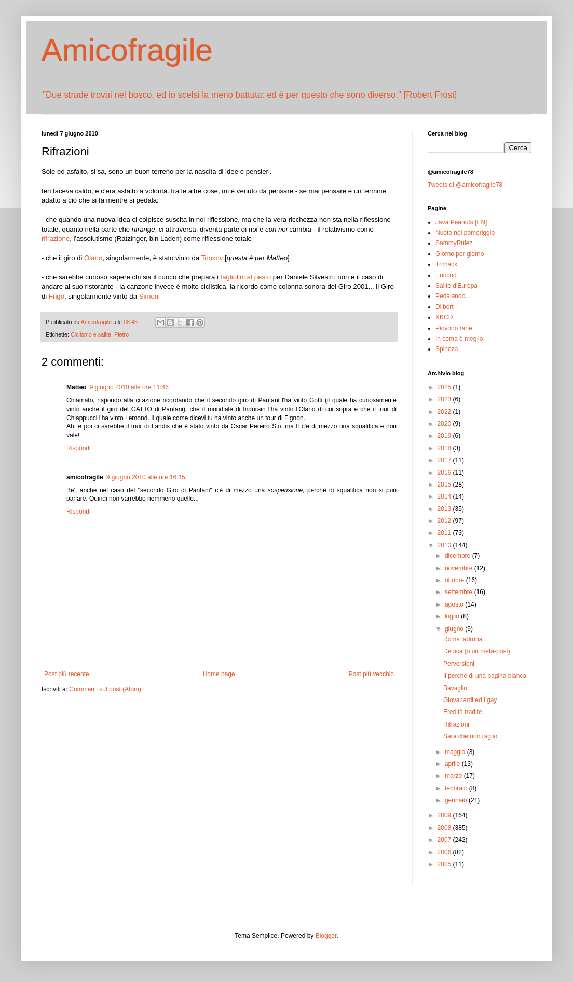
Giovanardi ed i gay (470, 700)
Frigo (56, 296)
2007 (445, 839)
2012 (445, 520)
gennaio (457, 800)
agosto (455, 604)
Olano (93, 258)
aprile (453, 764)
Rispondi (78, 448)
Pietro (121, 334)
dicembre (458, 555)
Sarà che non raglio (470, 736)
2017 (445, 460)
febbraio (457, 788)
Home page (219, 674)
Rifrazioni (456, 724)
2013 (445, 509)
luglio (453, 616)
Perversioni (458, 663)
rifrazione (56, 239)
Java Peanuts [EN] (461, 222)
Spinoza (446, 349)
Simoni (149, 296)
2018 (445, 448)
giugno (455, 629)
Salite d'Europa (456, 285)
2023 (445, 399)
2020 (445, 423)
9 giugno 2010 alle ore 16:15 (145, 477)
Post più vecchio (371, 674)
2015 (445, 484)
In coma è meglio (459, 338)
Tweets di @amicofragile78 (465, 185)
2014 (445, 496)
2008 (445, 827)
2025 (445, 387)
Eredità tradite (462, 712)
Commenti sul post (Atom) (105, 689)
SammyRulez (453, 243)
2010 (445, 545)
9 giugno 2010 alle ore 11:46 (129, 387)
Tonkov (212, 258)
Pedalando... (452, 296)
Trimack (446, 264)
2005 (445, 864)
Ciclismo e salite (91, 334)
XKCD (444, 317)
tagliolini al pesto (246, 277)
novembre (459, 568)
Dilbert (444, 307)
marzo (454, 775)
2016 (445, 472)
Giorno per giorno (459, 254)
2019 (445, 435)
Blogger (326, 935)
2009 (445, 815)
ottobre (455, 580)
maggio (456, 752)
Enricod (446, 275)
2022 (445, 411)
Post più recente (66, 674)
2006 (445, 852)
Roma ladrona (462, 639)
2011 (445, 532)
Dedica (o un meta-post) (476, 651)
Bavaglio (455, 688)
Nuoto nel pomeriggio (465, 232)
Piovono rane (453, 328)
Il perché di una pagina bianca (484, 675)
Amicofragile (127, 50)
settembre (459, 592)
